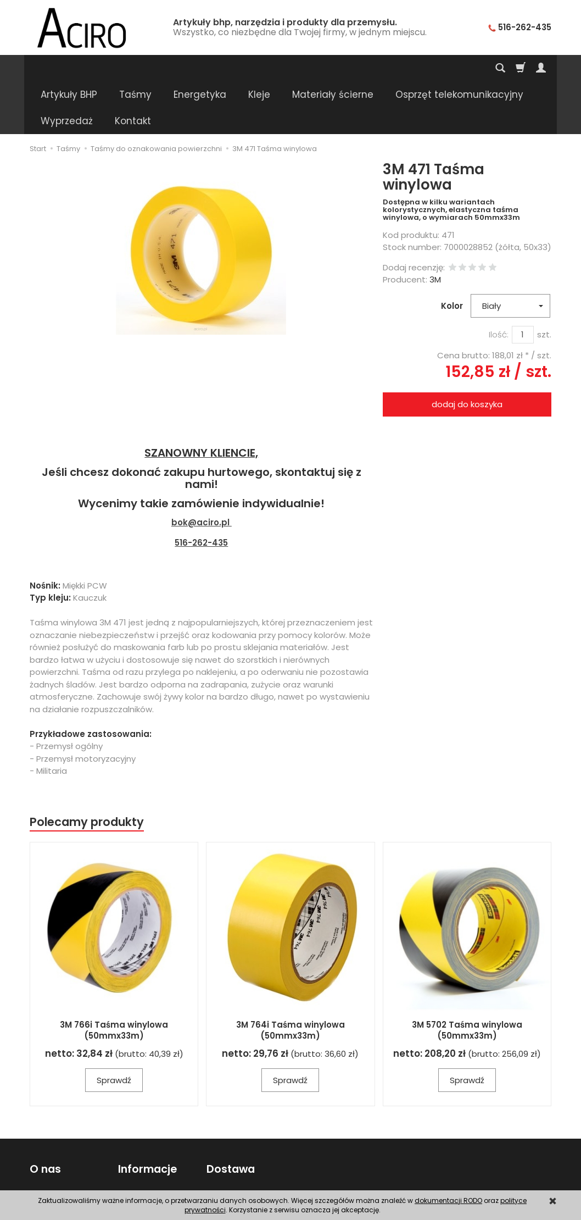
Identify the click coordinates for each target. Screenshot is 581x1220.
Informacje (147, 1116)
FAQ (37, 1172)
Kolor (452, 253)
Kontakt (45, 1145)
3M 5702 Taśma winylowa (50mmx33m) (467, 977)
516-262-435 (201, 490)
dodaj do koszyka (467, 351)
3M (435, 226)
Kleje (259, 68)
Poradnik (135, 1145)
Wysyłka (222, 1145)
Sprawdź (114, 1027)
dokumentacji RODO (448, 1200)
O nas (45, 1116)
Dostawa (230, 1116)
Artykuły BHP (69, 68)
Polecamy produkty (87, 769)
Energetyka (200, 68)
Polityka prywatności (157, 1159)
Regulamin (50, 1159)
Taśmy (135, 68)
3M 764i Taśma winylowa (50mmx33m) (290, 977)
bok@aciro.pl (200, 469)
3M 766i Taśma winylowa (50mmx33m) (114, 977)
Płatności (224, 1159)
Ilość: (499, 281)
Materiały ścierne (332, 68)
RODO (129, 1172)
